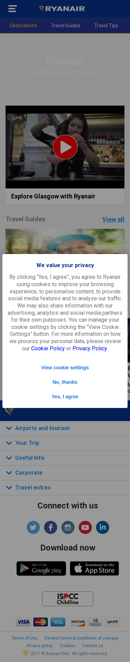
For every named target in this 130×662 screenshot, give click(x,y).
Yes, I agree (65, 396)
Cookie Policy (48, 348)
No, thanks (65, 382)
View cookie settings (65, 367)
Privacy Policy (89, 348)
